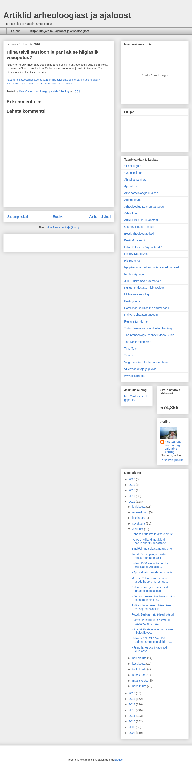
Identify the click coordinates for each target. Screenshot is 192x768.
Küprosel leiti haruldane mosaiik (152, 572)
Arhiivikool (130, 213)
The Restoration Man (137, 342)
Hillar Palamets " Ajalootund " (143, 247)
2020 (132, 479)
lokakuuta (138, 517)
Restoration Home (136, 321)
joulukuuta (139, 506)
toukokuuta (139, 669)
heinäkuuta (139, 658)
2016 (132, 501)
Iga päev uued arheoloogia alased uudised (151, 267)
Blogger (118, 759)
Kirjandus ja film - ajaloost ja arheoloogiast (59, 31)
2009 (132, 727)
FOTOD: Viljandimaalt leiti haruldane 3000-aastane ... (150, 541)
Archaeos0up (132, 199)
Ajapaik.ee (131, 186)
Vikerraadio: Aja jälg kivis (140, 369)
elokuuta (138, 529)
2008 (132, 732)
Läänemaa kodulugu (137, 294)
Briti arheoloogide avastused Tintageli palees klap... (150, 589)
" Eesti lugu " (132, 166)
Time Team (131, 348)
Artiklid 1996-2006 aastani (141, 220)
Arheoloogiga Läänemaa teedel (144, 206)
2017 (132, 496)
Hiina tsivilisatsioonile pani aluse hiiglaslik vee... (152, 631)
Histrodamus (132, 260)
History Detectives (136, 253)
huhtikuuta (139, 675)
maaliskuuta (140, 680)
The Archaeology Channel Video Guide (149, 335)
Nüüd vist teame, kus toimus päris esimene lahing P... (153, 598)
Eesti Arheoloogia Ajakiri (139, 233)
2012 (132, 710)
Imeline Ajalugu (134, 274)
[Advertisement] (31, 241)
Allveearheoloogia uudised (141, 193)
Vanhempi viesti (100, 217)
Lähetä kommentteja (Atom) (62, 227)
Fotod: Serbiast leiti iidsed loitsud (153, 614)
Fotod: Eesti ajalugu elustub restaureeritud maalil (149, 556)
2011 (132, 715)
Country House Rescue (139, 226)
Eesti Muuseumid (135, 240)
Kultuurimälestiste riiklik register (144, 287)
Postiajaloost (132, 301)
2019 (132, 484)
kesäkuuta (139, 663)
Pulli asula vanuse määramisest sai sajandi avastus (152, 607)
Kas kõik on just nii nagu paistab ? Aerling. (44, 91)
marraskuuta (140, 512)
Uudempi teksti (17, 217)
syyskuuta (139, 523)
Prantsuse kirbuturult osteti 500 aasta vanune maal (151, 621)
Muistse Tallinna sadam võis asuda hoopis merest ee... (150, 580)
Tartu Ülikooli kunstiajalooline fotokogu (148, 328)
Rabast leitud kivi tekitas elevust (152, 534)
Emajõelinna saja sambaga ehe (152, 548)
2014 (132, 699)
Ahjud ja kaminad (135, 179)
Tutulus (129, 355)
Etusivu (16, 31)
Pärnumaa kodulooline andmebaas (146, 308)
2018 (132, 490)
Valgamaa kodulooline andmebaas (146, 362)
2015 (132, 693)
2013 (132, 704)
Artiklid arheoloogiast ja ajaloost (67, 15)
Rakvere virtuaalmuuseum (141, 314)
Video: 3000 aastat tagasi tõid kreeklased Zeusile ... (150, 565)
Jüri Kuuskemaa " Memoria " (142, 281)
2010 (132, 721)
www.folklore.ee (134, 375)
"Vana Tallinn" (133, 172)
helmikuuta (139, 686)
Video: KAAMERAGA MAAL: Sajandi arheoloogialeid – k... (152, 640)
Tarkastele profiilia (172, 460)
